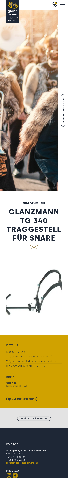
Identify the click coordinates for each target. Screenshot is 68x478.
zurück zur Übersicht (34, 419)
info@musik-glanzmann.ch (22, 464)
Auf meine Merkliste (24, 400)
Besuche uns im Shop (63, 110)
